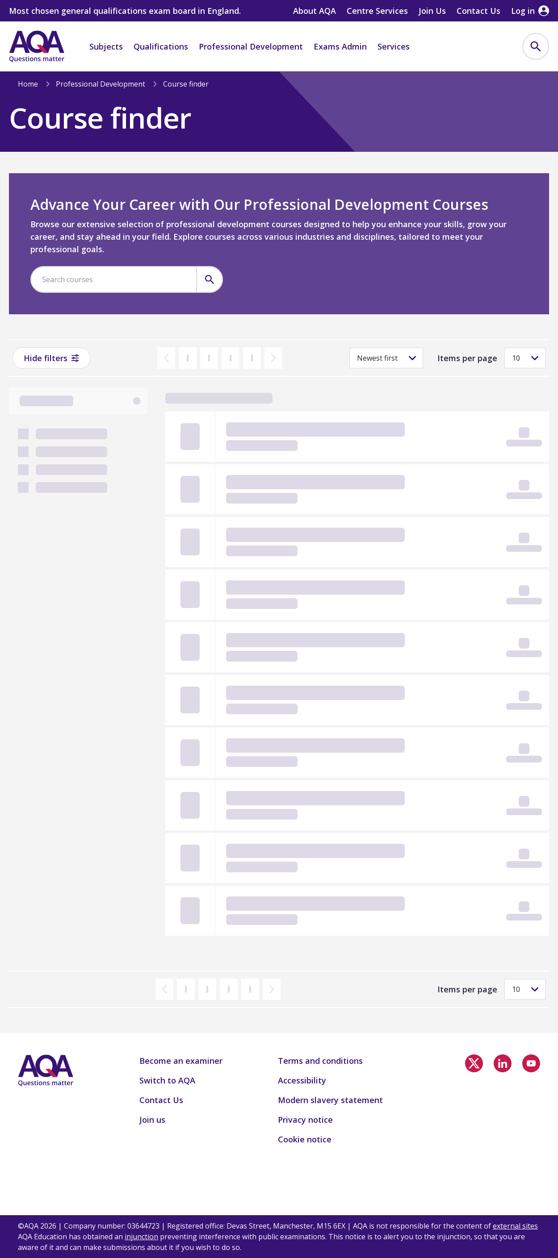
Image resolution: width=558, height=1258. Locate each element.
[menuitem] (535, 46)
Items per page (467, 358)
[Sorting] (386, 358)
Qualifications (161, 46)
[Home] (36, 46)
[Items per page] (524, 358)
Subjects (106, 46)
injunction (141, 1236)
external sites (515, 1226)
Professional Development (251, 46)
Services (394, 46)
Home (28, 84)
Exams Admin (340, 46)
